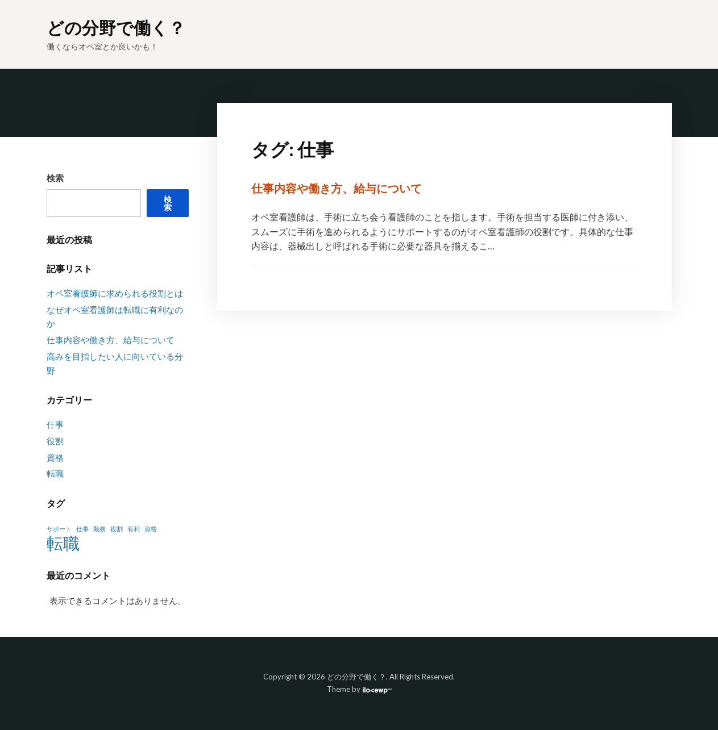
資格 (55, 457)
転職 (55, 473)
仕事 (55, 424)
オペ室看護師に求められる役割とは (115, 293)
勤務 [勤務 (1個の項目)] (99, 528)
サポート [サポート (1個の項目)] (59, 528)
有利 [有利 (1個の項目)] (133, 528)
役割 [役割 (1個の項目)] (116, 528)
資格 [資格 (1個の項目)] (150, 528)
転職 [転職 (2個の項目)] (63, 543)
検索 (55, 178)
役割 (55, 441)
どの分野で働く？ (116, 27)
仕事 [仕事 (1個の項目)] (82, 528)
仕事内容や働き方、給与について (336, 188)
